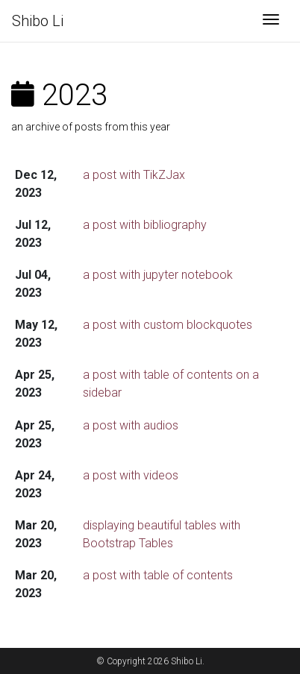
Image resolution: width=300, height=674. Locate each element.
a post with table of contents (158, 575)
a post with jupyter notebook (158, 275)
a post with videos (130, 475)
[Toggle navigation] (271, 21)
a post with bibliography (145, 225)
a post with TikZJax (134, 175)
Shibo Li (37, 21)
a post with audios (130, 425)
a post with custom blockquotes (167, 325)
